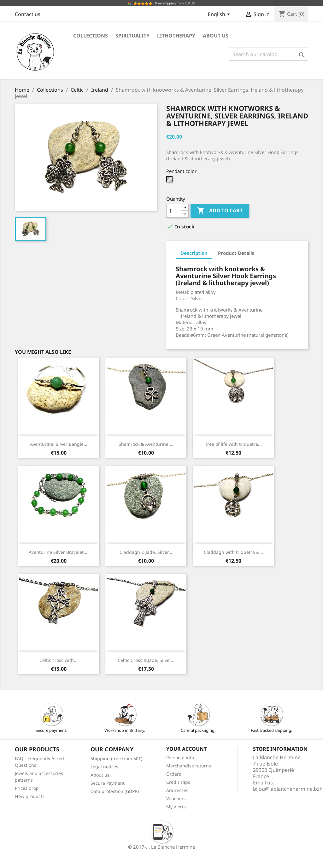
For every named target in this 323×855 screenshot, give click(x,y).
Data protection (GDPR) (115, 791)
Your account (186, 748)
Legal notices (104, 767)
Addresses (177, 790)
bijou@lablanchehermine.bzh (288, 788)
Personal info (180, 757)
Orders (173, 774)
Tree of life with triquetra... (233, 444)
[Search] (268, 54)
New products (29, 796)
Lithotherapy (176, 35)
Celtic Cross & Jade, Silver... (146, 660)
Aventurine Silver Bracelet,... (59, 552)
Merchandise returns (188, 766)
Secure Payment (108, 783)
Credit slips (178, 782)
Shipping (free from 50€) (116, 758)
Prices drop (27, 788)
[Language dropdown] (220, 15)
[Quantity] (173, 211)
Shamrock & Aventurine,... (146, 444)
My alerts (176, 807)
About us (215, 35)
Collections (90, 35)
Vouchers (176, 798)
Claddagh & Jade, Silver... (146, 552)
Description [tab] (194, 253)
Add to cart (220, 211)
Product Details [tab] (236, 253)
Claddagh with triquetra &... (233, 552)
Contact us (27, 14)
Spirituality (132, 35)
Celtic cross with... (58, 660)
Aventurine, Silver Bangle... (58, 444)
